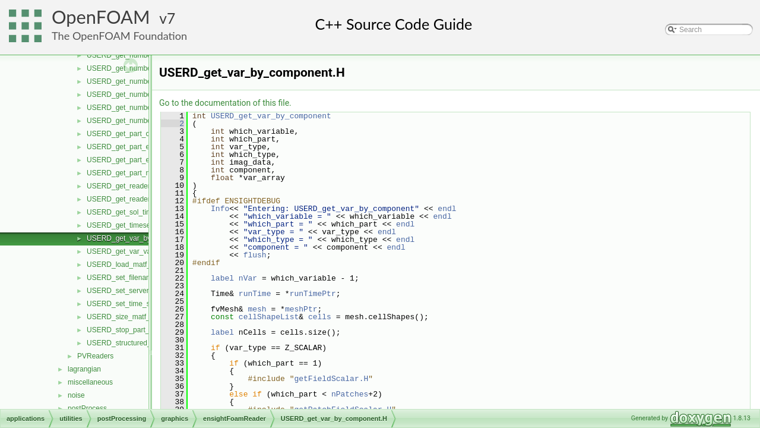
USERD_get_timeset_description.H (142, 225)
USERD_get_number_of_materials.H (145, 81)
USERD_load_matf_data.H (129, 264)
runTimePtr (313, 293)
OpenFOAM (101, 17)
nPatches (349, 394)
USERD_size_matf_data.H (129, 317)
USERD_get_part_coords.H (130, 134)
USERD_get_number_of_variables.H (145, 107)
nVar (248, 278)
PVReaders (95, 356)
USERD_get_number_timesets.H (139, 121)
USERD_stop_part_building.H (134, 330)
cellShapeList (269, 316)
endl (447, 208)
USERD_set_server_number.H (135, 291)
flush (255, 255)
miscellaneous (90, 382)
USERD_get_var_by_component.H (142, 238)
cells (319, 316)
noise (76, 395)
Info (220, 208)
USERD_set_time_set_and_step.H (142, 304)
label (222, 278)
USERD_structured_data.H (129, 343)
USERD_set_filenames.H (127, 277)
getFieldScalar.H (331, 378)
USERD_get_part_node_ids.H (134, 173)
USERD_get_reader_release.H (136, 186)
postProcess (87, 408)
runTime (255, 293)
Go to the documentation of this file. (225, 103)
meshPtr (301, 309)
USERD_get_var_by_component (271, 116)
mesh (257, 309)
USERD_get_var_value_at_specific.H (146, 251)
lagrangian (84, 369)
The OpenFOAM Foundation (119, 35)
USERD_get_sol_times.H (127, 212)
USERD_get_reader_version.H (135, 199)
